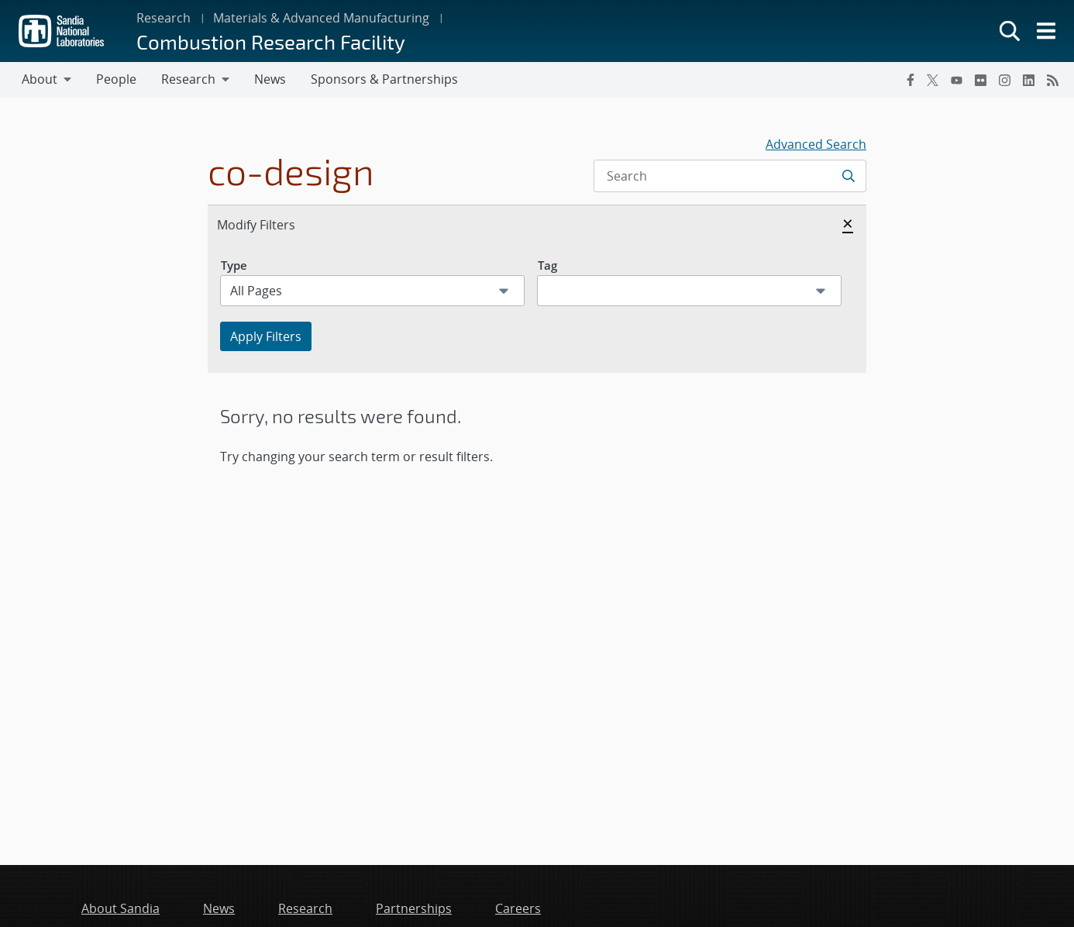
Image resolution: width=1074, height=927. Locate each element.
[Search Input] (730, 176)
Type (234, 265)
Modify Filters (272, 224)
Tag (547, 265)
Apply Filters (265, 336)
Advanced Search (816, 144)
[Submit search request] (849, 176)
